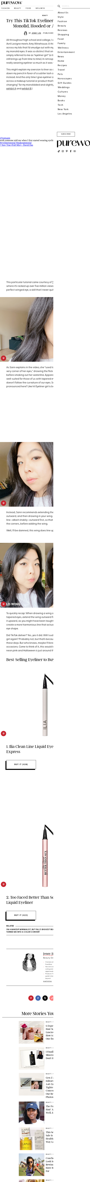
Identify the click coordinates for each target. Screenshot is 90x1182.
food (28, 8)
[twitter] (45, 998)
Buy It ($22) (21, 915)
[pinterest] (3, 358)
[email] (59, 998)
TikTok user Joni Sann (64, 282)
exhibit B (26, 88)
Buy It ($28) (21, 764)
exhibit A (11, 88)
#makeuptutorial (24, 142)
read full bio (47, 981)
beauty (17, 8)
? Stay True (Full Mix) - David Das (16, 145)
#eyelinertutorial (8, 142)
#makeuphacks (67, 140)
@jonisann (5, 138)
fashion (5, 8)
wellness (40, 8)
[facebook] (38, 998)
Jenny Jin (36, 33)
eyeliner (70, 40)
